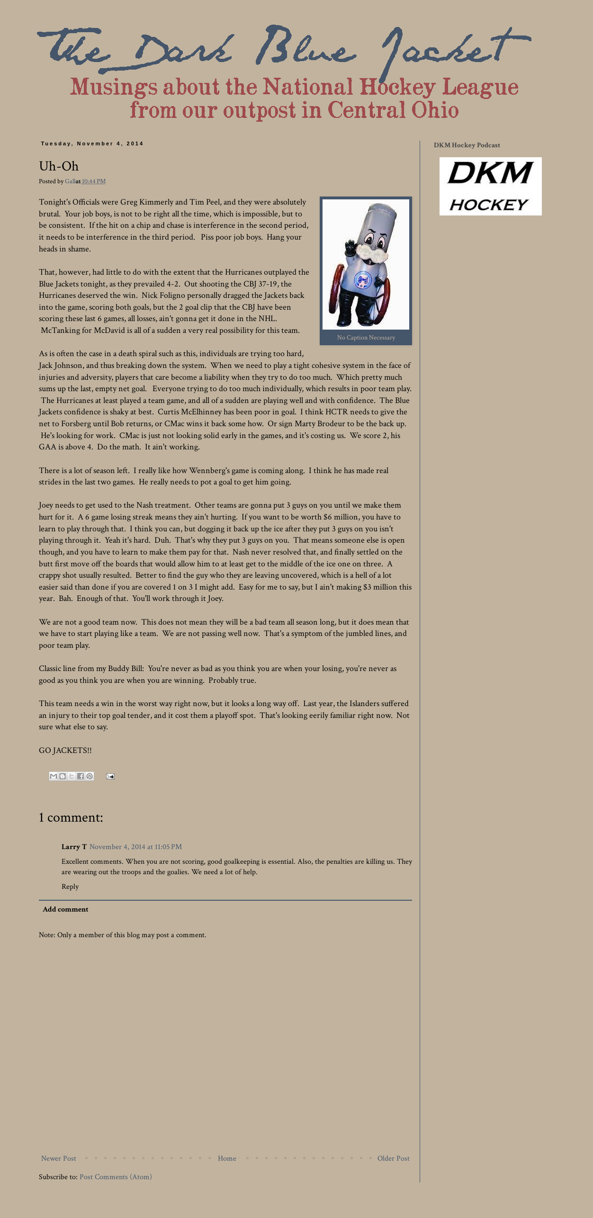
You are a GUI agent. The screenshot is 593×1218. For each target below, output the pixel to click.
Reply (70, 887)
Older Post (393, 1159)
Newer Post (58, 1159)
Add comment (66, 909)
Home (227, 1159)
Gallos (73, 181)
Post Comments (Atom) (116, 1177)
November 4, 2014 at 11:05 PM (136, 847)
